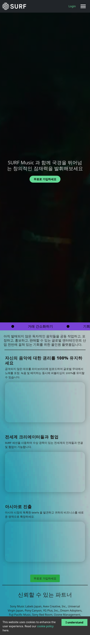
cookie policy (45, 626)
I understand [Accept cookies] (74, 622)
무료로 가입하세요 (45, 578)
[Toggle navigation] (83, 6)
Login (72, 6)
